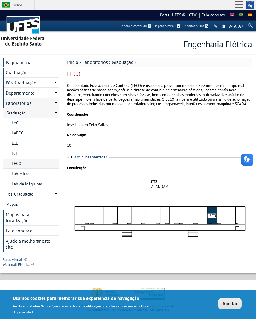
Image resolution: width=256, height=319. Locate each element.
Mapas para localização (17, 217)
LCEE (16, 153)
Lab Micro (21, 173)
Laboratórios (95, 62)
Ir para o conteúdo (136, 26)
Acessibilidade (216, 26)
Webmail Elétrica (18, 264)
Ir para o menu (167, 26)
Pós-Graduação (21, 83)
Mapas (12, 204)
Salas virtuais (15, 259)
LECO (17, 163)
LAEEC (17, 133)
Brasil (18, 5)
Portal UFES (172, 15)
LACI (16, 123)
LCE (15, 143)
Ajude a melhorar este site (28, 244)
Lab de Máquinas (27, 184)
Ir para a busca (196, 26)
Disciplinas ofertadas (90, 157)
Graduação (123, 62)
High (223, 26)
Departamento (20, 93)
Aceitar (229, 303)
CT (193, 15)
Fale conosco (213, 15)
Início (72, 62)
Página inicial (19, 62)
